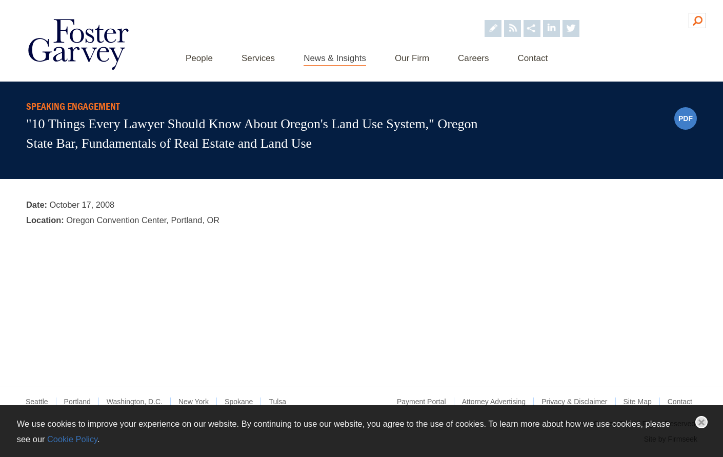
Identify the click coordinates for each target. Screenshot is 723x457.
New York (193, 402)
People (199, 58)
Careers (473, 58)
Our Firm (412, 58)
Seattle (37, 402)
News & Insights (335, 58)
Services (258, 58)
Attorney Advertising (494, 402)
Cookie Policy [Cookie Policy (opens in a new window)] (72, 439)
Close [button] (701, 422)
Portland (77, 402)
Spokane (239, 402)
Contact (533, 58)
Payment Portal (421, 402)
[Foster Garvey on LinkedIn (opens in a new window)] (551, 19)
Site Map (638, 402)
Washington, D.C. (135, 402)
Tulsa (277, 402)
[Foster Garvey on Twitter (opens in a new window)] (571, 19)
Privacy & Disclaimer (574, 402)
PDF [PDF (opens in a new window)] (685, 118)
